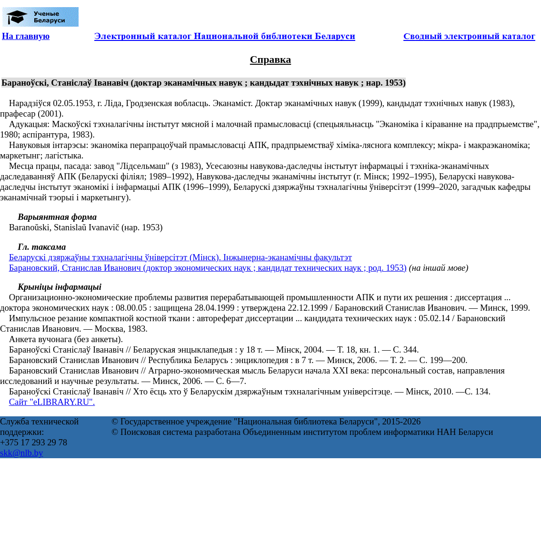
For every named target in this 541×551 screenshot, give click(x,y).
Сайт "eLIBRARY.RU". (52, 402)
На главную (26, 36)
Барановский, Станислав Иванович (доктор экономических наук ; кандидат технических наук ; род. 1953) (208, 268)
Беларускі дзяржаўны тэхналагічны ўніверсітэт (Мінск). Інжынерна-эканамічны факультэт (180, 257)
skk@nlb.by (21, 453)
